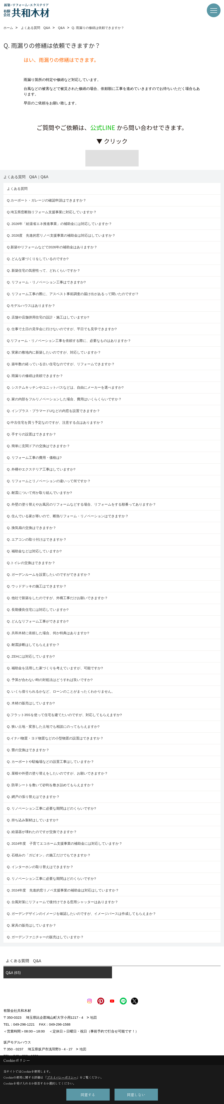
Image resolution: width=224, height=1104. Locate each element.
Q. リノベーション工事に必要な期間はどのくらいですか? (52, 808)
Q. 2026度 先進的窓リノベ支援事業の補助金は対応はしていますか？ (61, 235)
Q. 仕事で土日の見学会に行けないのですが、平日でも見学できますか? (62, 329)
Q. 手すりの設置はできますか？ (31, 434)
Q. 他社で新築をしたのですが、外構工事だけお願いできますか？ (57, 598)
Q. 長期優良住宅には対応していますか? (37, 609)
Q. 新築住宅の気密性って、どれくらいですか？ (43, 270)
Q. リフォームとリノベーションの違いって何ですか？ (49, 481)
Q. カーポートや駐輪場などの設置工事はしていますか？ (50, 762)
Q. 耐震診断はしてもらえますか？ (33, 645)
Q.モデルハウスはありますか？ (31, 305)
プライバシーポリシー (62, 1077)
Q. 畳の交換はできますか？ (28, 750)
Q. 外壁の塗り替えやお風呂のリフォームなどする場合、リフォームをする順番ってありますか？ (82, 504)
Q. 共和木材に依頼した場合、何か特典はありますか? (48, 633)
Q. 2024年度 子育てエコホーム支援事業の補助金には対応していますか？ (64, 843)
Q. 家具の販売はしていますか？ (31, 925)
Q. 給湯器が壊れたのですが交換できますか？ (42, 832)
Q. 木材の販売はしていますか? (31, 703)
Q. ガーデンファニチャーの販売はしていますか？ (45, 937)
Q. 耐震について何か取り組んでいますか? (39, 493)
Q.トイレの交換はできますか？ (31, 563)
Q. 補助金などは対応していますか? (34, 551)
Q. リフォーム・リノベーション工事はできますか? (46, 282)
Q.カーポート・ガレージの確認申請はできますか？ (46, 200)
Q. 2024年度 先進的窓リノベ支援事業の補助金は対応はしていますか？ (63, 890)
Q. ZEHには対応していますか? (31, 656)
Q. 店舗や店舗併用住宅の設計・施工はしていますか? (48, 317)
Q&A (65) (13, 972)
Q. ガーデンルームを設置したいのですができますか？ (49, 574)
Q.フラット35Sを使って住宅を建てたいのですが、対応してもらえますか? (64, 715)
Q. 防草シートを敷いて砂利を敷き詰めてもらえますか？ (50, 785)
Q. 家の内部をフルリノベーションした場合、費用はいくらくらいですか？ (64, 399)
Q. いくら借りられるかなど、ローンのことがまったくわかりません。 (61, 691)
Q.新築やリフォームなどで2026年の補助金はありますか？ (52, 247)
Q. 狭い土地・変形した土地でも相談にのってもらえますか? (53, 726)
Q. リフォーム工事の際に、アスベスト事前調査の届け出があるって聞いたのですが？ (73, 294)
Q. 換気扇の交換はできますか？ (31, 528)
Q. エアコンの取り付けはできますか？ (37, 539)
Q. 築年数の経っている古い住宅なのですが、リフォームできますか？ (62, 364)
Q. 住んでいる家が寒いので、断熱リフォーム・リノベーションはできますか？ (68, 516)
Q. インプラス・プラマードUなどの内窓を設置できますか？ (53, 411)
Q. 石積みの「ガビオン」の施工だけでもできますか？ (49, 855)
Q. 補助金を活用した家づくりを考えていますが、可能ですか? (55, 668)
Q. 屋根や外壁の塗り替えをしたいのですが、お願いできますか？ (57, 773)
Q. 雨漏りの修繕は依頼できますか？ (35, 376)
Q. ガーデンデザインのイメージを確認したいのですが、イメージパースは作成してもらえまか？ (81, 914)
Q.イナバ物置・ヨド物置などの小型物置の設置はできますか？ (55, 738)
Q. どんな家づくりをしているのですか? (37, 259)
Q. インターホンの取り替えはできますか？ (40, 867)
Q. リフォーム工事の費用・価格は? (34, 457)
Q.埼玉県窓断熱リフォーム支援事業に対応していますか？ (52, 212)
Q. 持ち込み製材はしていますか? (32, 820)
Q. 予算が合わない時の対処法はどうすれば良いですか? (49, 680)
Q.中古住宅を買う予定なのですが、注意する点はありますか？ (55, 422)
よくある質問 (17, 189)
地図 (93, 1017)
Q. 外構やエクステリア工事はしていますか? (41, 469)
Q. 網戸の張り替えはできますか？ (33, 797)
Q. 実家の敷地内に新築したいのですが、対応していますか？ (54, 352)
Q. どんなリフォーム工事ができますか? (37, 621)
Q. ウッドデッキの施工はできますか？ (37, 586)
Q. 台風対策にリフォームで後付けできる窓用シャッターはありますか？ (62, 902)
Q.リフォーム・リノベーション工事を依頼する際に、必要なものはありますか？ (69, 341)
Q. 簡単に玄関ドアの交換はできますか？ (38, 446)
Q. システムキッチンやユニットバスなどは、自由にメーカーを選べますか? (65, 387)
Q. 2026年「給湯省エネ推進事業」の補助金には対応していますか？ (59, 224)
